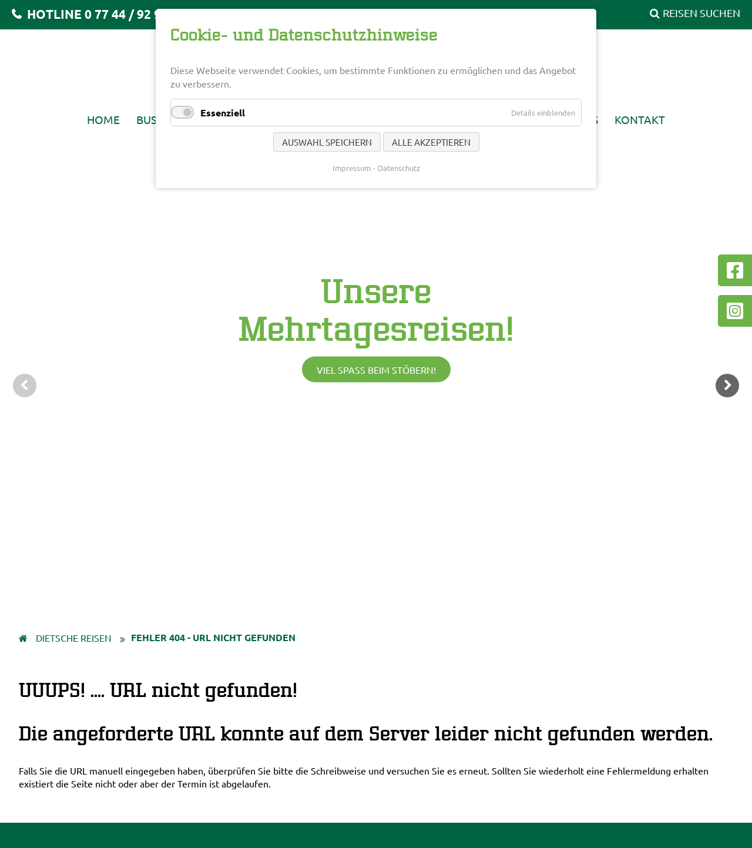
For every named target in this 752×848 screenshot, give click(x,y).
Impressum (352, 168)
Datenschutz (399, 168)
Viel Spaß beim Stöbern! (376, 370)
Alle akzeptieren (431, 142)
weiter (727, 385)
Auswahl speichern (327, 142)
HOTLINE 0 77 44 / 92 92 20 (104, 14)
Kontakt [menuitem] (640, 119)
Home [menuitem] (103, 119)
